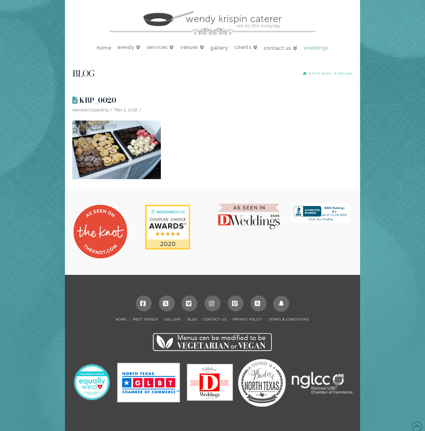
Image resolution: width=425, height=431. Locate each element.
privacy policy (247, 319)
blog (192, 319)
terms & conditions (289, 319)
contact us (215, 319)
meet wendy (145, 319)
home (121, 319)
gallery (173, 319)
